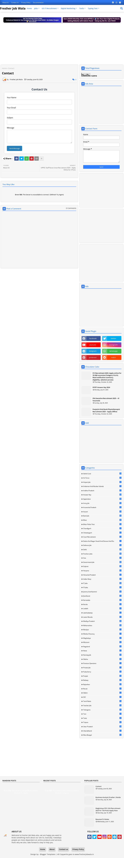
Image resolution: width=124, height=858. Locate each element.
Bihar (102, 520)
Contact (98, 786)
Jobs (36, 8)
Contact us (15, 2)
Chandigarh (102, 528)
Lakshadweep (102, 613)
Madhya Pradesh (102, 621)
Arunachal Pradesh (102, 507)
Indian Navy (102, 579)
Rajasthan (102, 684)
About (52, 849)
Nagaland (102, 646)
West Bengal (102, 735)
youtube (92, 345)
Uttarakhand (102, 731)
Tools (81, 8)
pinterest (93, 357)
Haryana (102, 570)
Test (102, 714)
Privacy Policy (26, 2)
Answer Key (102, 495)
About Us (5, 2)
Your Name (11, 97)
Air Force (102, 478)
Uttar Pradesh (102, 726)
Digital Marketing (68, 8)
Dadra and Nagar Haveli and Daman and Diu (102, 541)
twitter (113, 338)
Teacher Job (102, 705)
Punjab (102, 676)
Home (29, 8)
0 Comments (71, 208)
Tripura (102, 722)
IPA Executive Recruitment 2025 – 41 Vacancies (106, 399)
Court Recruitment (102, 537)
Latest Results (102, 617)
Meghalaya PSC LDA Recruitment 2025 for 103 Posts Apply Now (108, 809)
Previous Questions (102, 663)
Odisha (102, 659)
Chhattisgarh (102, 533)
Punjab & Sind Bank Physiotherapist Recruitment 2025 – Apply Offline (106, 410)
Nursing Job (102, 655)
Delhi (102, 549)
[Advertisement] (62, 43)
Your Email (11, 107)
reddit (113, 357)
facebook (93, 338)
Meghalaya (102, 638)
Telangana (102, 710)
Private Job (102, 667)
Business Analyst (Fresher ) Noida (108, 797)
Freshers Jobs (102, 554)
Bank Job (102, 516)
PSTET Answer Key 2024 (101, 387)
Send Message (14, 148)
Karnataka (102, 600)
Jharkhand (102, 596)
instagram (113, 345)
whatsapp (113, 351)
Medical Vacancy (102, 634)
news (102, 651)
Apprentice (102, 499)
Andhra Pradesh (102, 490)
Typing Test (92, 8)
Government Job (102, 562)
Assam (102, 512)
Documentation (38, 2)
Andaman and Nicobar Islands (102, 486)
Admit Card (102, 473)
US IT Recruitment (49, 8)
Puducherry (102, 672)
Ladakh (102, 608)
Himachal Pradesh (102, 575)
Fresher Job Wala (13, 8)
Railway (102, 680)
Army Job (102, 503)
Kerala (102, 604)
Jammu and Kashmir (102, 592)
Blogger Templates (47, 854)
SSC (102, 697)
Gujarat (102, 566)
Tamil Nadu (102, 701)
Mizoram (102, 642)
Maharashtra (102, 625)
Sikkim (102, 693)
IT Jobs (102, 583)
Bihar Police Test (102, 524)
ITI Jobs (102, 587)
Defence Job (102, 545)
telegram (93, 351)
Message (10, 127)
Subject (10, 117)
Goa (102, 558)
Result (102, 689)
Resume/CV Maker (102, 819)
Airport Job (102, 482)
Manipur (102, 629)
